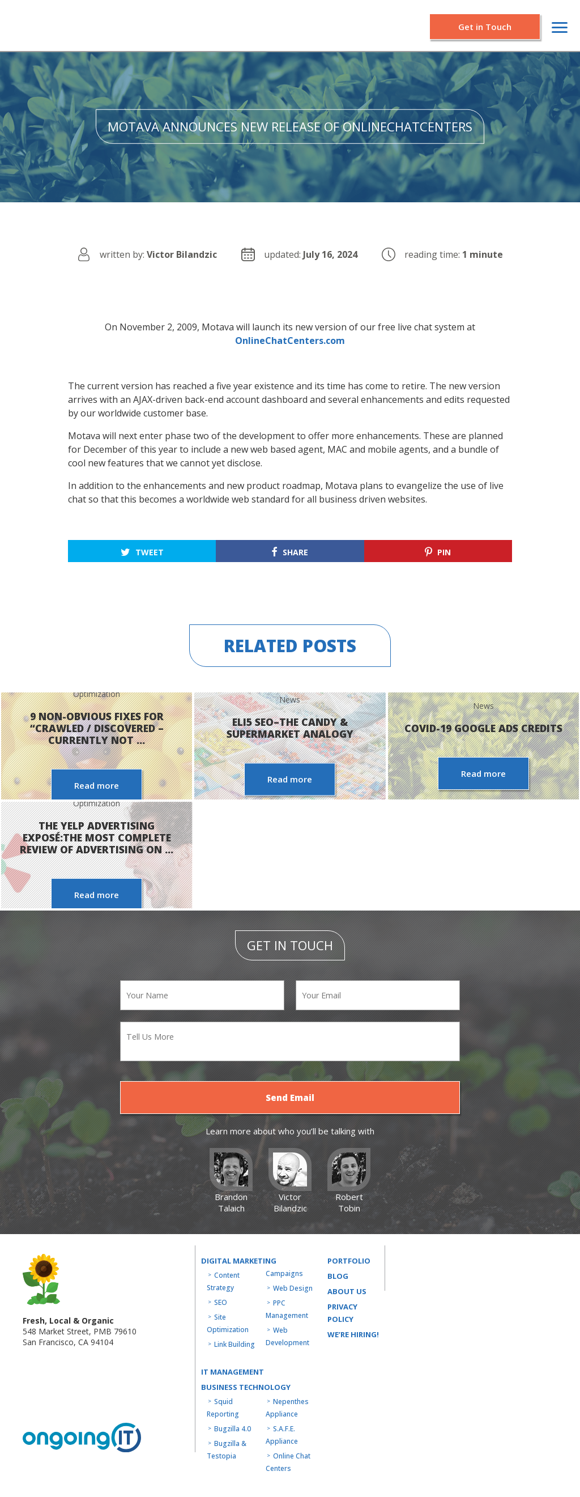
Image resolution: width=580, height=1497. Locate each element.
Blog (337, 1276)
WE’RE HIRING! (353, 1334)
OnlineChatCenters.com (290, 340)
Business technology (246, 1387)
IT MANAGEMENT (232, 1372)
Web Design (293, 1288)
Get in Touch (484, 26)
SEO (220, 1302)
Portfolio (348, 1261)
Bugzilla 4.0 (232, 1429)
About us (346, 1291)
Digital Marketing (238, 1261)
